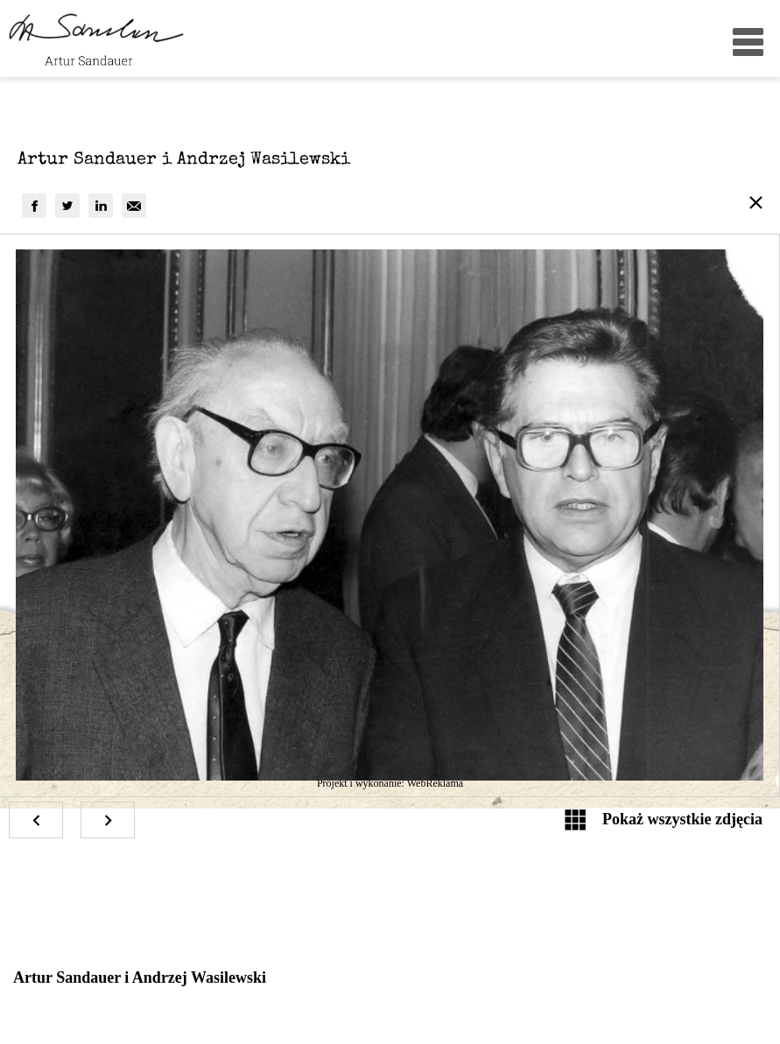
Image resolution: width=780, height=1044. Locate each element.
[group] (34, 205)
